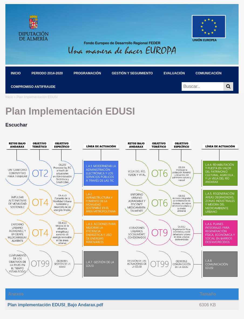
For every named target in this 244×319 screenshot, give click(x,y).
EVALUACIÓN (174, 73)
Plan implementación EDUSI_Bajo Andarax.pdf (55, 305)
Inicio (9, 97)
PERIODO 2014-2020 (47, 73)
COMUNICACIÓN (209, 73)
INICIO (16, 73)
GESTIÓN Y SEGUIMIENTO (132, 73)
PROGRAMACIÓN (87, 73)
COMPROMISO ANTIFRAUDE (33, 87)
